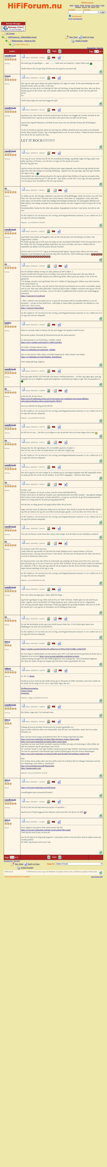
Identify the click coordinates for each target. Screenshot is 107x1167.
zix (6, 188)
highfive (8, 323)
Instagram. (25, 693)
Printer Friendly (81, 41)
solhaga (8, 668)
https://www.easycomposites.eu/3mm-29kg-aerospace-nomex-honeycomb (50, 739)
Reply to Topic (88, 37)
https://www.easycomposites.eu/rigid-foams (38, 787)
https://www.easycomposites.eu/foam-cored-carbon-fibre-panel (45, 830)
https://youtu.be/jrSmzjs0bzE (32, 308)
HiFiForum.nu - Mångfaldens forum (22, 37)
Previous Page (91, 48)
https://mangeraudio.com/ (31, 768)
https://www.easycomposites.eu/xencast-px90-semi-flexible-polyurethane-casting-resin (55, 754)
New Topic (73, 37)
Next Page (100, 48)
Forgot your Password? (75, 19)
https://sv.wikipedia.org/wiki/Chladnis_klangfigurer (41, 357)
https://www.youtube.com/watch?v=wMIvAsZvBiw (41, 342)
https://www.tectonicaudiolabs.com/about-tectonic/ (60, 656)
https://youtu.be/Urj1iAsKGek (33, 296)
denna (32, 676)
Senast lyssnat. (27, 691)
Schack (8, 76)
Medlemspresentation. (29, 688)
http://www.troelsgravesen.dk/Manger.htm (37, 766)
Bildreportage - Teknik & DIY (24, 41)
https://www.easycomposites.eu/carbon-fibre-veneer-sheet (43, 741)
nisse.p (7, 641)
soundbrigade (10, 56)
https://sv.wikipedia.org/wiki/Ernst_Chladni (38, 349)
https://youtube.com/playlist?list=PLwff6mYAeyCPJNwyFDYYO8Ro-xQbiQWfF (53, 649)
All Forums (10, 33)
